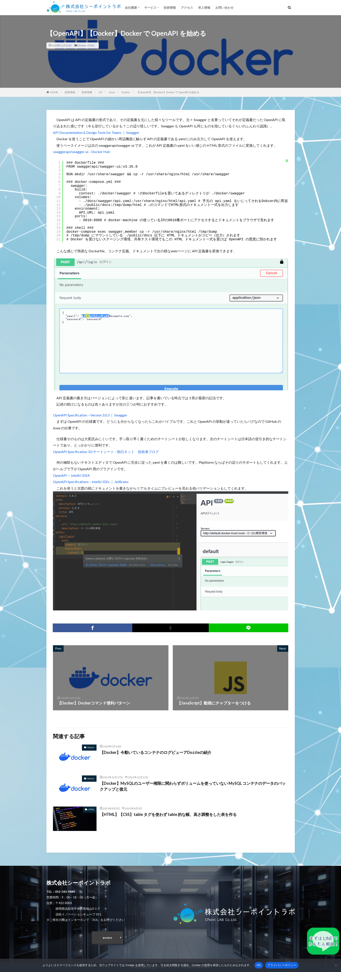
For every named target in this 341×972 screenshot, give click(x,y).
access (107, 937)
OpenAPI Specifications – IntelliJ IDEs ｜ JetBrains (91, 482)
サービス (150, 7)
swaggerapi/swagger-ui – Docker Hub (81, 152)
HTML (90, 45)
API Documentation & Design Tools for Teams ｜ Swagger (96, 132)
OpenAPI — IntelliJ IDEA (71, 475)
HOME (54, 92)
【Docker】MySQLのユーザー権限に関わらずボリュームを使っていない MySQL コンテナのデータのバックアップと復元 (193, 786)
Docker (82, 45)
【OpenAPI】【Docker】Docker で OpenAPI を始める (168, 92)
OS (100, 92)
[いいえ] (335, 965)
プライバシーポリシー (281, 965)
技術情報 (170, 7)
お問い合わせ (224, 7)
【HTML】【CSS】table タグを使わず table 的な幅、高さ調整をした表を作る (168, 814)
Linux (112, 92)
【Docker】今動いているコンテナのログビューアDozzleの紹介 (155, 752)
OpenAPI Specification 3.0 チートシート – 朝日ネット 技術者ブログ (106, 452)
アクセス (187, 7)
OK (259, 965)
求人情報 (204, 7)
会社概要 (131, 7)
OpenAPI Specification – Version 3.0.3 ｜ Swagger (90, 415)
